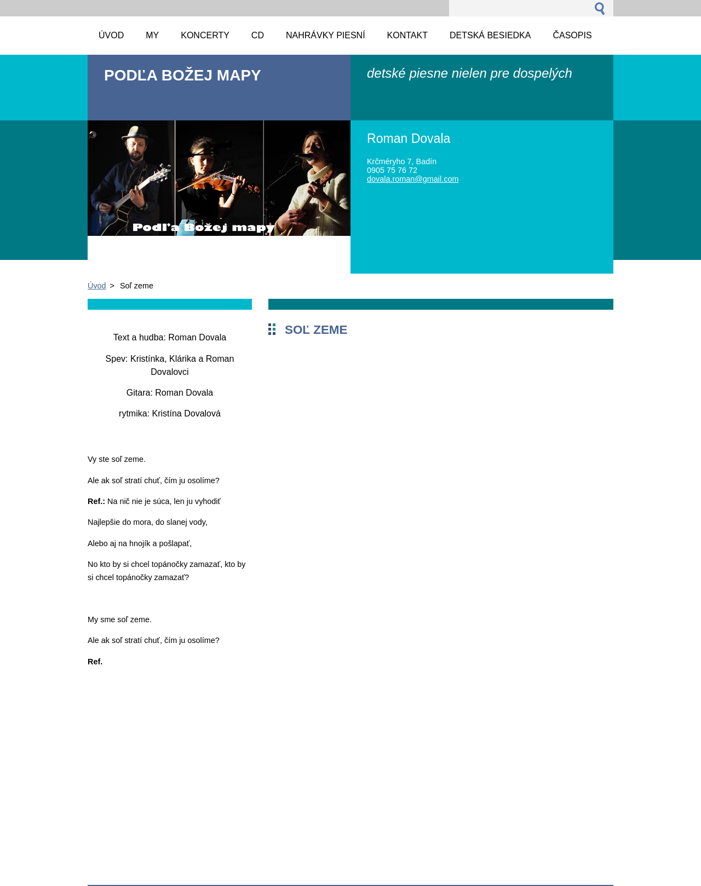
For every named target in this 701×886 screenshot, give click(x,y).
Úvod (97, 285)
